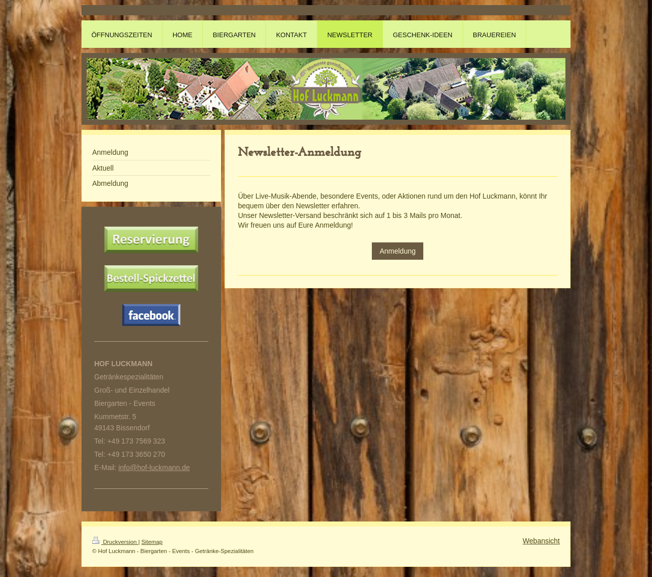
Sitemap (152, 542)
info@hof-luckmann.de (153, 467)
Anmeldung (397, 251)
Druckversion (115, 542)
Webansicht (541, 541)
